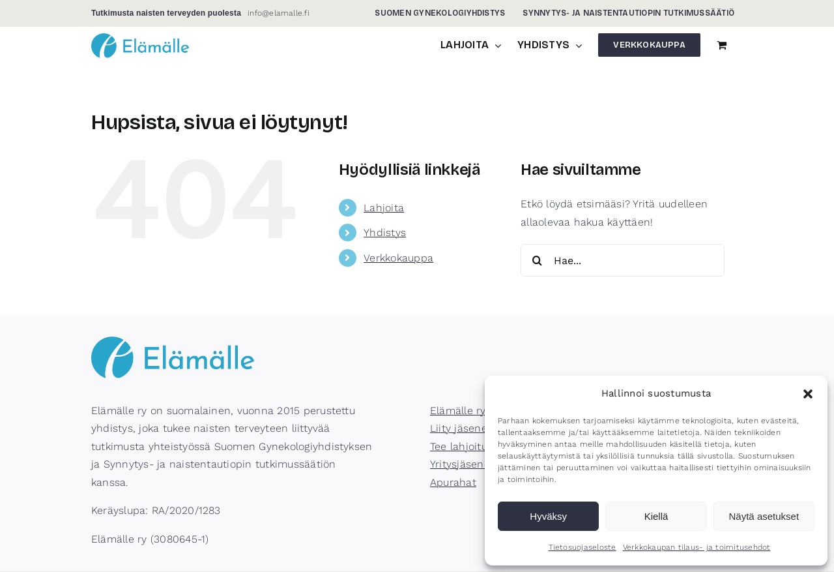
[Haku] (537, 260)
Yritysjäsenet (462, 464)
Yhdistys (385, 232)
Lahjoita (384, 208)
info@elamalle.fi (278, 13)
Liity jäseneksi (465, 428)
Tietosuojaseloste (582, 547)
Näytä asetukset (764, 516)
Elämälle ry (458, 410)
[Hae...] (623, 260)
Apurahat (453, 482)
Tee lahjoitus (461, 446)
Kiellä (656, 516)
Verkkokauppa (398, 258)
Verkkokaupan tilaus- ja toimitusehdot (697, 547)
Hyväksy (548, 516)
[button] (807, 393)
